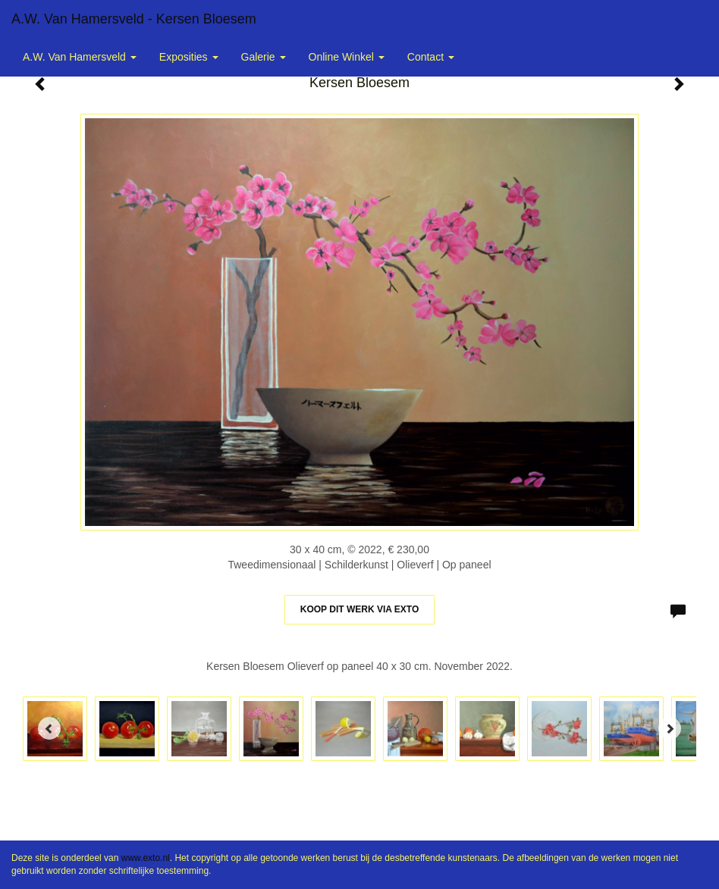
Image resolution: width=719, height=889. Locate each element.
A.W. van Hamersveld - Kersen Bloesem (133, 19)
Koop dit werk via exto (359, 609)
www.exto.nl (145, 858)
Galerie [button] (263, 57)
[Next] (669, 728)
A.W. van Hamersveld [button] (80, 57)
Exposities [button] (188, 57)
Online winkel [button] (347, 57)
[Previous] (49, 728)
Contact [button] (430, 57)
